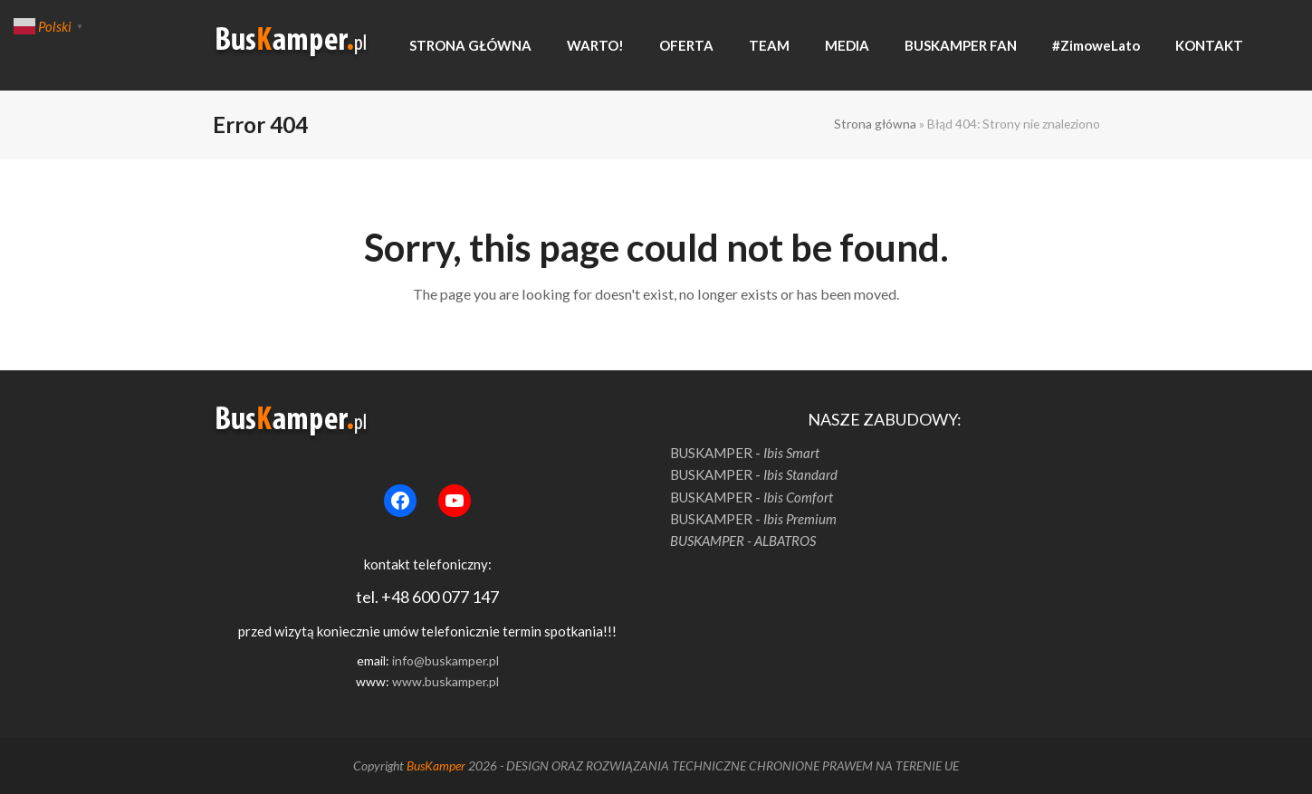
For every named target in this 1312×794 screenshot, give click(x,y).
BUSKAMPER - (744, 453)
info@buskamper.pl (445, 660)
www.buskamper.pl (445, 681)
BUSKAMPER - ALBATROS (743, 540)
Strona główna (875, 123)
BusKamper (436, 765)
